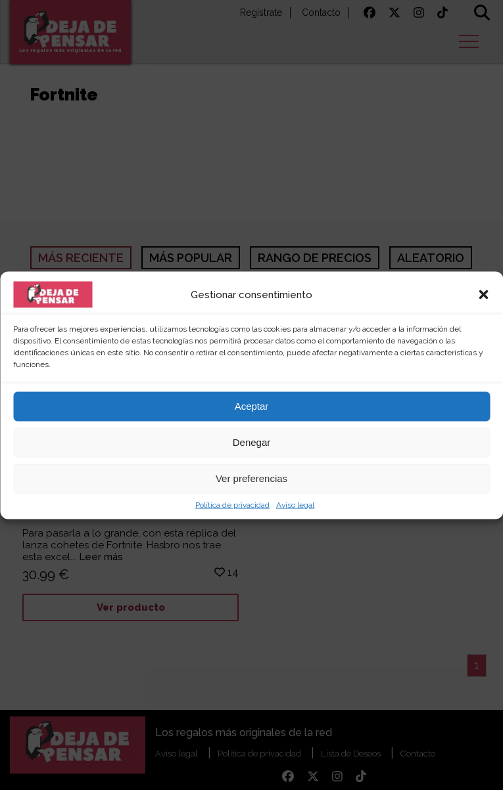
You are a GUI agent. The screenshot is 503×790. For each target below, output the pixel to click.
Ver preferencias (251, 478)
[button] (483, 294)
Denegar (252, 442)
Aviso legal (295, 504)
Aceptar (252, 406)
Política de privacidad (232, 504)
